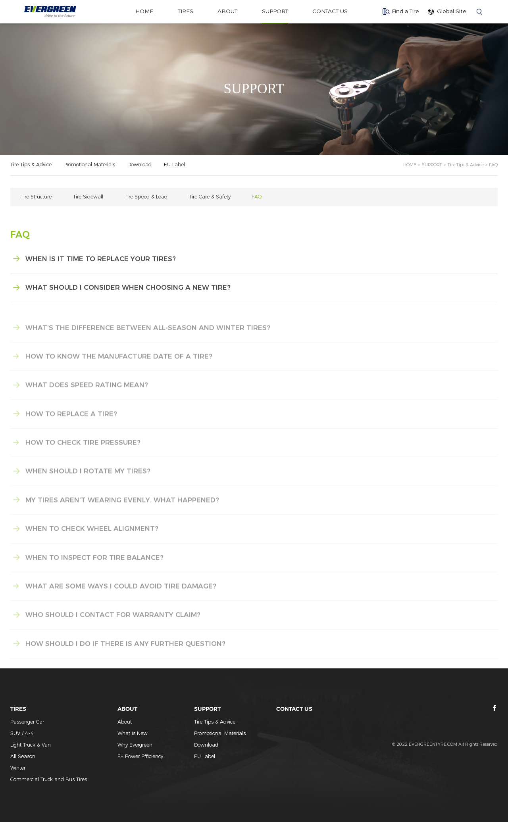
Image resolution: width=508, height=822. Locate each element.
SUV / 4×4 (22, 733)
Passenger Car (27, 722)
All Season (22, 756)
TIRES (185, 11)
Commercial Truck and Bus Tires (48, 779)
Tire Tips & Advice (31, 164)
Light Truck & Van (30, 745)
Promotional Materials (89, 164)
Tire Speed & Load (146, 197)
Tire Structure (36, 197)
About (124, 722)
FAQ (257, 197)
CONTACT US (330, 11)
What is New (132, 733)
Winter (17, 768)
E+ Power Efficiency (140, 756)
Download (139, 164)
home (144, 11)
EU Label (174, 164)
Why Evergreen (134, 745)
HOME (409, 164)
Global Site (451, 11)
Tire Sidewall (88, 197)
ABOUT (227, 11)
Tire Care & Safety (210, 197)
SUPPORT (275, 11)
